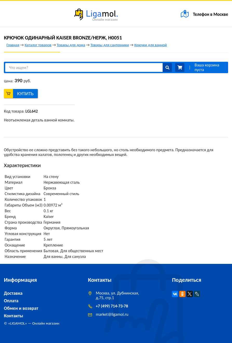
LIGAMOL (17, 323)
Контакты (13, 316)
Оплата (11, 301)
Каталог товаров (38, 45)
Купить (25, 94)
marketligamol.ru (112, 314)
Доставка (13, 293)
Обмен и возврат (21, 308)
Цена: (8, 81)
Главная (12, 45)
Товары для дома (71, 45)
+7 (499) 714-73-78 (112, 306)
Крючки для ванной (150, 45)
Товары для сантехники (109, 45)
